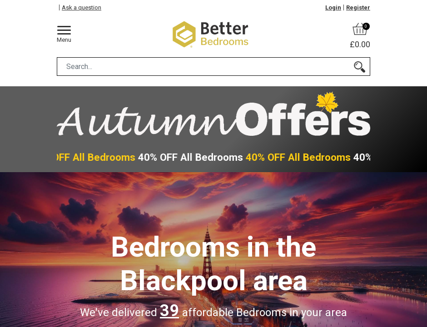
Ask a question (81, 7)
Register (358, 7)
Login (333, 7)
